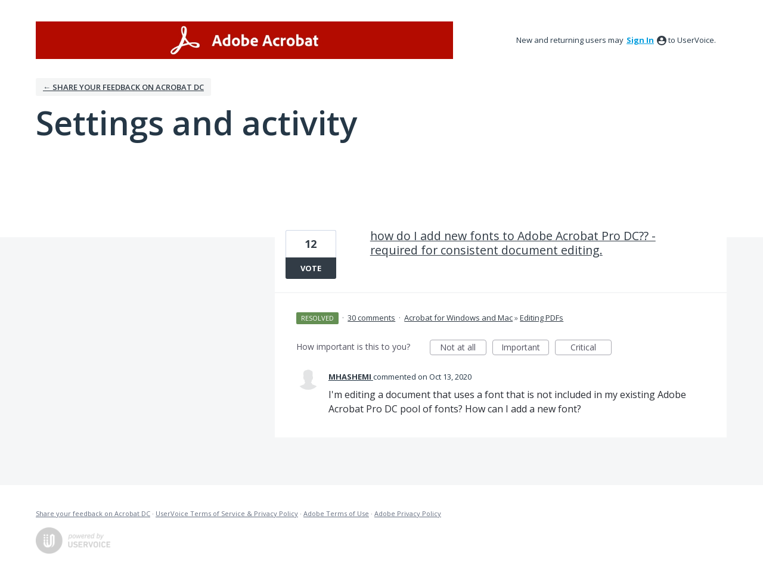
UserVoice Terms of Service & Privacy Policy (227, 513)
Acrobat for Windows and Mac (458, 317)
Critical (591, 348)
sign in (640, 40)
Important (525, 348)
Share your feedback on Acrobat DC (93, 513)
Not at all (463, 348)
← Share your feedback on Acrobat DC (123, 87)
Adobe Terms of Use (336, 513)
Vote (310, 268)
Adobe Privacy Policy (407, 513)
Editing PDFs (541, 317)
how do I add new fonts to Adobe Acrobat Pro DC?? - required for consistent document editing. (513, 243)
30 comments (371, 317)
